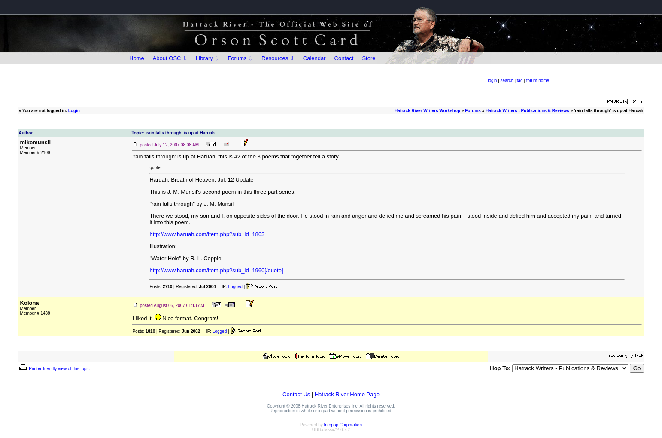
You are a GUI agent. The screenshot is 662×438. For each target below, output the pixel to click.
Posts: (160, 286)
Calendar (314, 58)
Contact (344, 58)
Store (368, 58)
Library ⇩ (207, 58)
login (492, 80)
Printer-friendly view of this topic (54, 368)
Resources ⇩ (278, 58)
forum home (537, 80)
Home (136, 58)
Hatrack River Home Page (347, 394)
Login (74, 110)
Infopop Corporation (343, 425)
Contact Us (296, 394)
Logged (235, 286)
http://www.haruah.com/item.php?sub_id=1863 (206, 234)
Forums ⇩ (240, 58)
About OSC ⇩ (170, 58)
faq (520, 80)
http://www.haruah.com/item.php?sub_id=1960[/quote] (216, 270)
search (507, 80)
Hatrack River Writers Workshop (427, 110)
